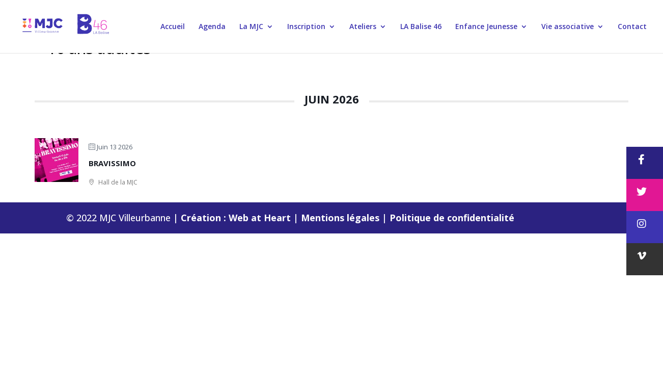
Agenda (212, 27)
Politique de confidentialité (452, 218)
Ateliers (362, 27)
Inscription (306, 27)
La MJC (251, 27)
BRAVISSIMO (112, 163)
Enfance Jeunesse (486, 27)
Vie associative (567, 27)
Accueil (172, 27)
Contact (632, 27)
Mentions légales (341, 218)
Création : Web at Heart (237, 218)
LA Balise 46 (420, 27)
